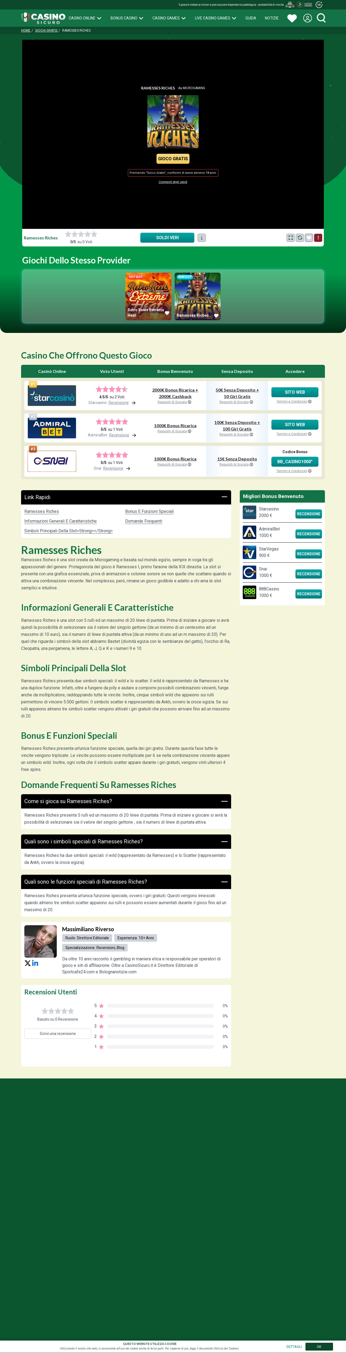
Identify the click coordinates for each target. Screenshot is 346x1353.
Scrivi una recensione (58, 1033)
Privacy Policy (264, 1146)
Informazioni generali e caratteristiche (60, 521)
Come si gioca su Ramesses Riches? (126, 801)
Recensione (308, 514)
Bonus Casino (127, 18)
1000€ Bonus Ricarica (175, 425)
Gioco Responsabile (229, 1146)
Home (26, 30)
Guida (250, 18)
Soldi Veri (167, 237)
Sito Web (295, 392)
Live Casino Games (216, 18)
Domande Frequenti (143, 521)
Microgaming (194, 88)
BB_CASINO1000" (294, 461)
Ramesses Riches (41, 511)
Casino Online (85, 18)
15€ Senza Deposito (237, 458)
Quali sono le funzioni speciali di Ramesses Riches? (126, 882)
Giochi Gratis (46, 30)
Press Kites (315, 1146)
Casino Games (169, 18)
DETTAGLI (294, 1347)
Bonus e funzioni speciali (149, 511)
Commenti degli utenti (173, 182)
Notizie (272, 18)
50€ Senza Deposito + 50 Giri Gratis (237, 393)
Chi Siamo (291, 1146)
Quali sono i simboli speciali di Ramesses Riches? (126, 842)
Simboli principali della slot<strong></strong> (68, 530)
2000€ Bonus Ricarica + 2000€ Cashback (175, 393)
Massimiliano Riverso (88, 929)
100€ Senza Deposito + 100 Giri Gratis (237, 425)
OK (319, 1347)
